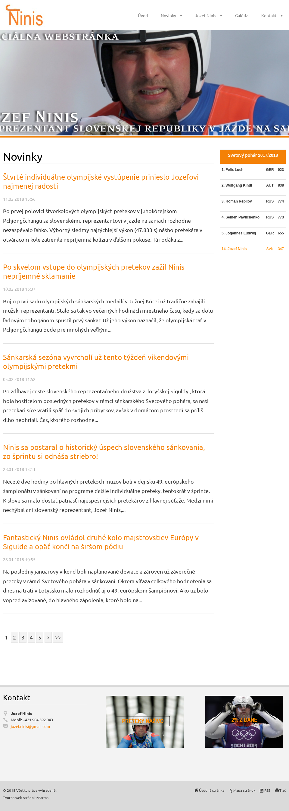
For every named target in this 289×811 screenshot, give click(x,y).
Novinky (168, 15)
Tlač (282, 790)
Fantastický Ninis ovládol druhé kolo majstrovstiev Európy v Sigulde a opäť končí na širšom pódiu (101, 542)
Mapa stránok (244, 790)
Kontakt (269, 15)
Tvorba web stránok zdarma (25, 797)
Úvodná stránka (211, 790)
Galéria (241, 15)
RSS (267, 790)
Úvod (143, 15)
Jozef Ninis (205, 15)
